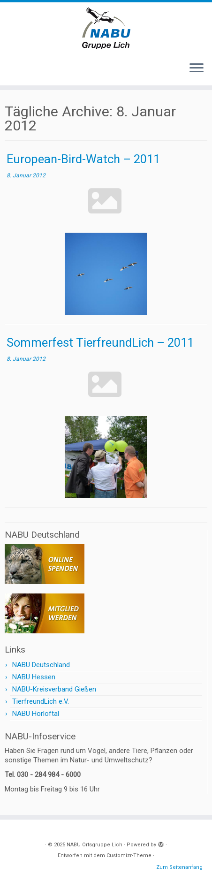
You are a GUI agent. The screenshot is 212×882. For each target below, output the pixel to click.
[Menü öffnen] (196, 68)
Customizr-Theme (128, 855)
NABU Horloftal (35, 713)
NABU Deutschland (41, 665)
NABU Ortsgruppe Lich (94, 845)
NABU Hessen (33, 677)
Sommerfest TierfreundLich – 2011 (100, 342)
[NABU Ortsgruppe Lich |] (106, 28)
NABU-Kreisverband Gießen (54, 689)
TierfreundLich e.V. (40, 701)
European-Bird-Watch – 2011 (83, 159)
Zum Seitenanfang (179, 867)
